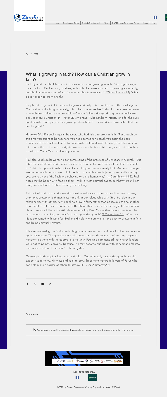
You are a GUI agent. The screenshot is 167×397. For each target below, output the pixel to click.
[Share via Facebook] (27, 283)
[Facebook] (155, 17)
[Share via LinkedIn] (42, 283)
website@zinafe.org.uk (84, 371)
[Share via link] (50, 283)
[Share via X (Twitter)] (34, 283)
